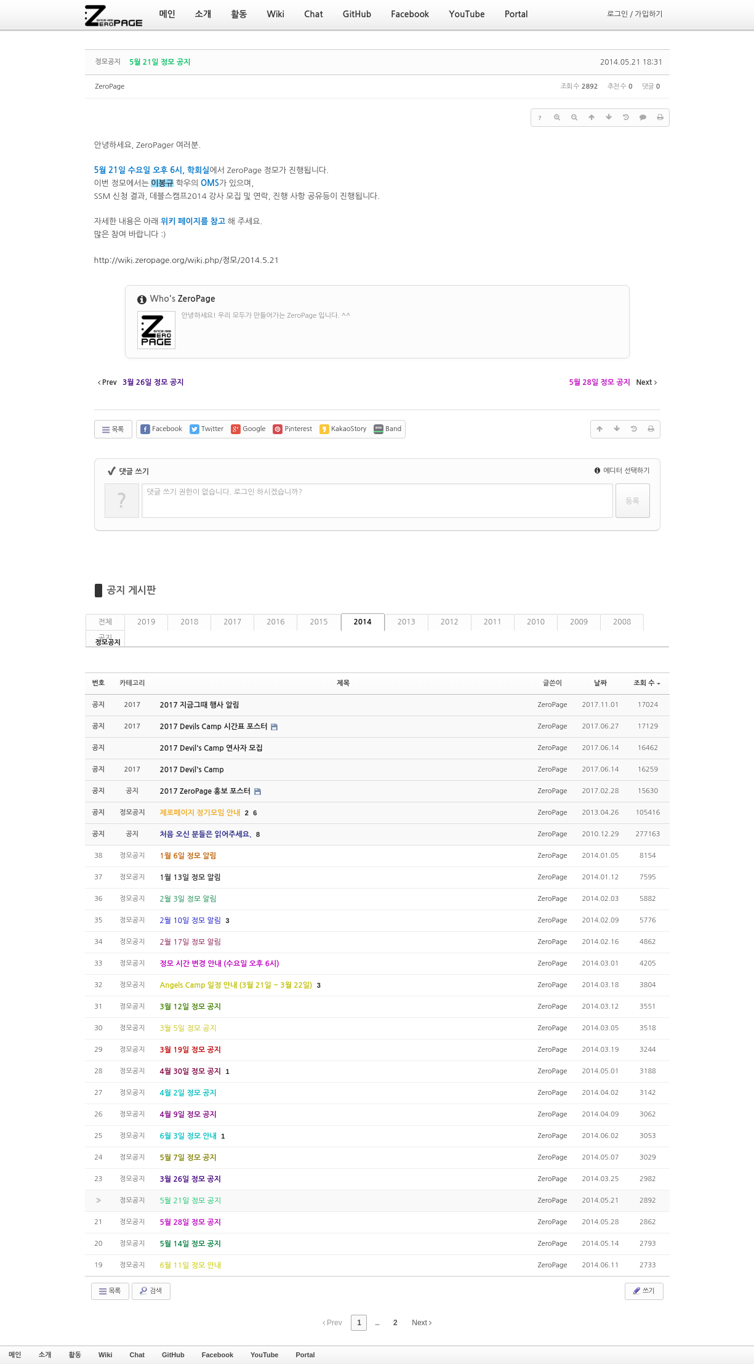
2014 (363, 622)
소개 (45, 1354)
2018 (189, 622)
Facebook (217, 1354)
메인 (15, 1354)
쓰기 (643, 1291)
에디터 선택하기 (622, 470)
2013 (406, 622)
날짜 (600, 683)
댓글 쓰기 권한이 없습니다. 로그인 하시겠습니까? (225, 492)
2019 (146, 622)
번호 (98, 683)
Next (421, 1322)
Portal (305, 1354)
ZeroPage (110, 86)
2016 (275, 622)
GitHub (173, 1354)
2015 (318, 622)
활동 (74, 1354)
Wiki (105, 1354)
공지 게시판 (131, 590)
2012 (450, 622)
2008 (622, 622)
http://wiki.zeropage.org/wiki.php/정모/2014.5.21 (186, 260)
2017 (232, 622)
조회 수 (646, 683)
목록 (112, 430)
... (377, 1322)
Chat (137, 1354)
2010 (536, 622)
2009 (579, 622)
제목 (343, 683)
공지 (105, 638)
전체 (105, 622)
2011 (493, 622)
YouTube (264, 1354)
